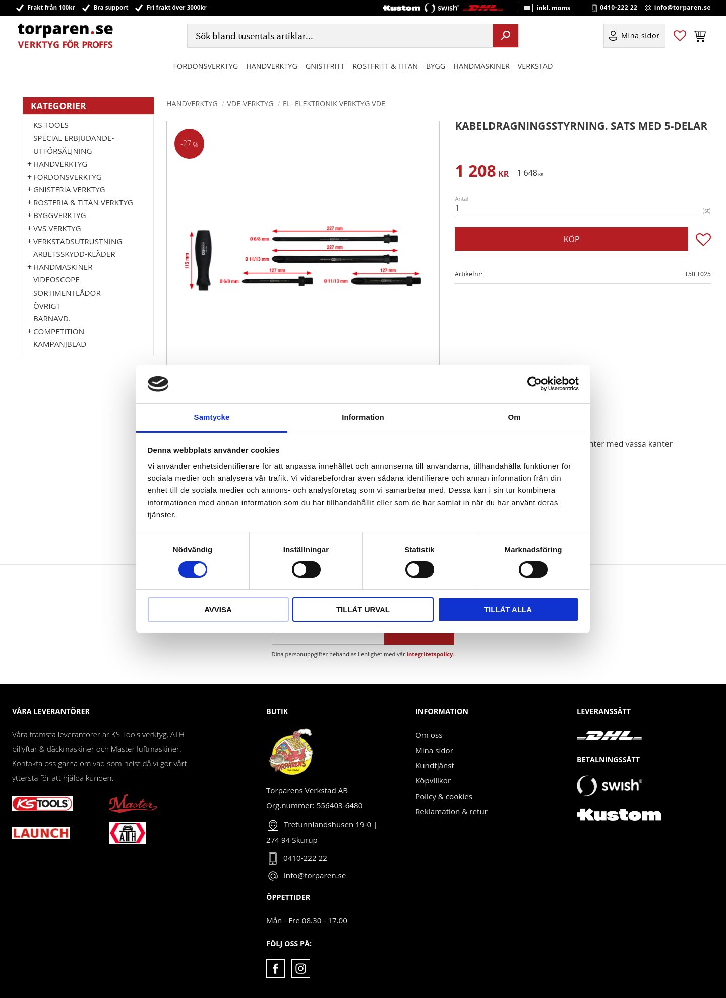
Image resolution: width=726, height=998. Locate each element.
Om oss (428, 735)
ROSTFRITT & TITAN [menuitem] (385, 67)
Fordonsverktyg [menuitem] (205, 67)
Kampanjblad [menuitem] (59, 344)
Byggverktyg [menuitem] (59, 215)
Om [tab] (514, 417)
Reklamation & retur (451, 811)
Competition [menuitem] (58, 331)
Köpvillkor (433, 780)
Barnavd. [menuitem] (52, 318)
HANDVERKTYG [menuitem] (271, 67)
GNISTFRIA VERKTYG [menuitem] (69, 189)
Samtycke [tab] (212, 417)
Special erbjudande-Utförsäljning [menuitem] (73, 144)
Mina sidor (434, 750)
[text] (482, 172)
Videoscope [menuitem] (56, 279)
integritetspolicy (430, 654)
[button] (680, 37)
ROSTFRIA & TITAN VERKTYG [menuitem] (83, 202)
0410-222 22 (618, 8)
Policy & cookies (443, 796)
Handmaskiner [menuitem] (481, 67)
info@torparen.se (682, 8)
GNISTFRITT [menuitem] (325, 67)
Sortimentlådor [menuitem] (67, 293)
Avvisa (218, 609)
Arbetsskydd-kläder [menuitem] (74, 254)
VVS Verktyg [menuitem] (57, 228)
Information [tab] (363, 417)
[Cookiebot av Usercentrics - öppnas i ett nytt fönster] (535, 383)
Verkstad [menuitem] (535, 67)
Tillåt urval (363, 609)
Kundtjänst (434, 765)
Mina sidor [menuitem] (640, 37)
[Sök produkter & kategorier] (339, 37)
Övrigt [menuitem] (46, 306)
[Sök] (505, 36)
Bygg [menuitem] (435, 67)
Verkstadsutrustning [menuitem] (78, 241)
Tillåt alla (508, 609)
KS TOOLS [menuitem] (51, 125)
